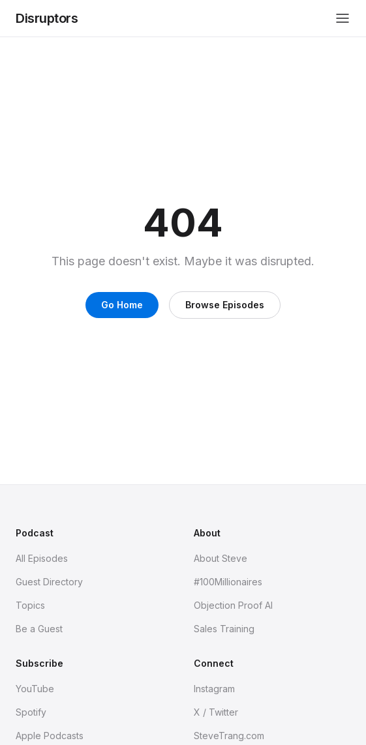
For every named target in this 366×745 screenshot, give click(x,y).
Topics (30, 605)
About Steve (220, 558)
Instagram (214, 688)
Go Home (122, 304)
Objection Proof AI (233, 605)
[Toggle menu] (342, 18)
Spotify (31, 712)
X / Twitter (216, 712)
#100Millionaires (228, 581)
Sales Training (224, 628)
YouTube (35, 688)
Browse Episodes (224, 304)
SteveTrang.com (229, 735)
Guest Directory (49, 581)
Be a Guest (39, 628)
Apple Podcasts (50, 735)
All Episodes (42, 558)
